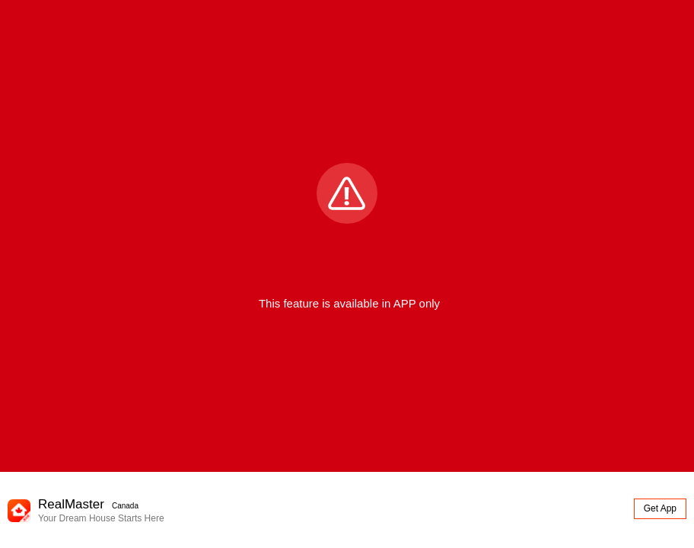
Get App (660, 508)
